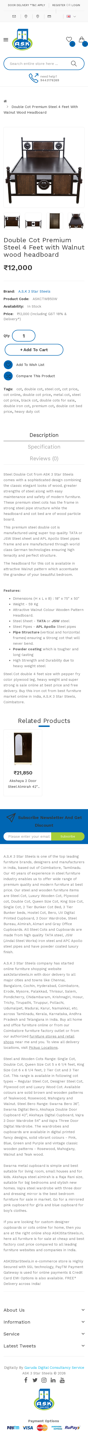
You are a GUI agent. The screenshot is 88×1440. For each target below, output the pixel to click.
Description (44, 435)
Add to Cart (35, 349)
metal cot (61, 395)
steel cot (52, 389)
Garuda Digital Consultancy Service (54, 1368)
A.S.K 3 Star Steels (34, 291)
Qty (7, 336)
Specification (44, 447)
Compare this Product (35, 376)
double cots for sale (57, 400)
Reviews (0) (44, 458)
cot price (69, 389)
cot (19, 389)
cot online (12, 395)
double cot (33, 389)
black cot (29, 400)
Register (58, 5)
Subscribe (68, 836)
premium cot (43, 406)
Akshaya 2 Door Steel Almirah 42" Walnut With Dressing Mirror (23, 784)
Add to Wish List (30, 365)
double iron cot (17, 406)
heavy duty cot (27, 411)
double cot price (37, 395)
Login (76, 5)
